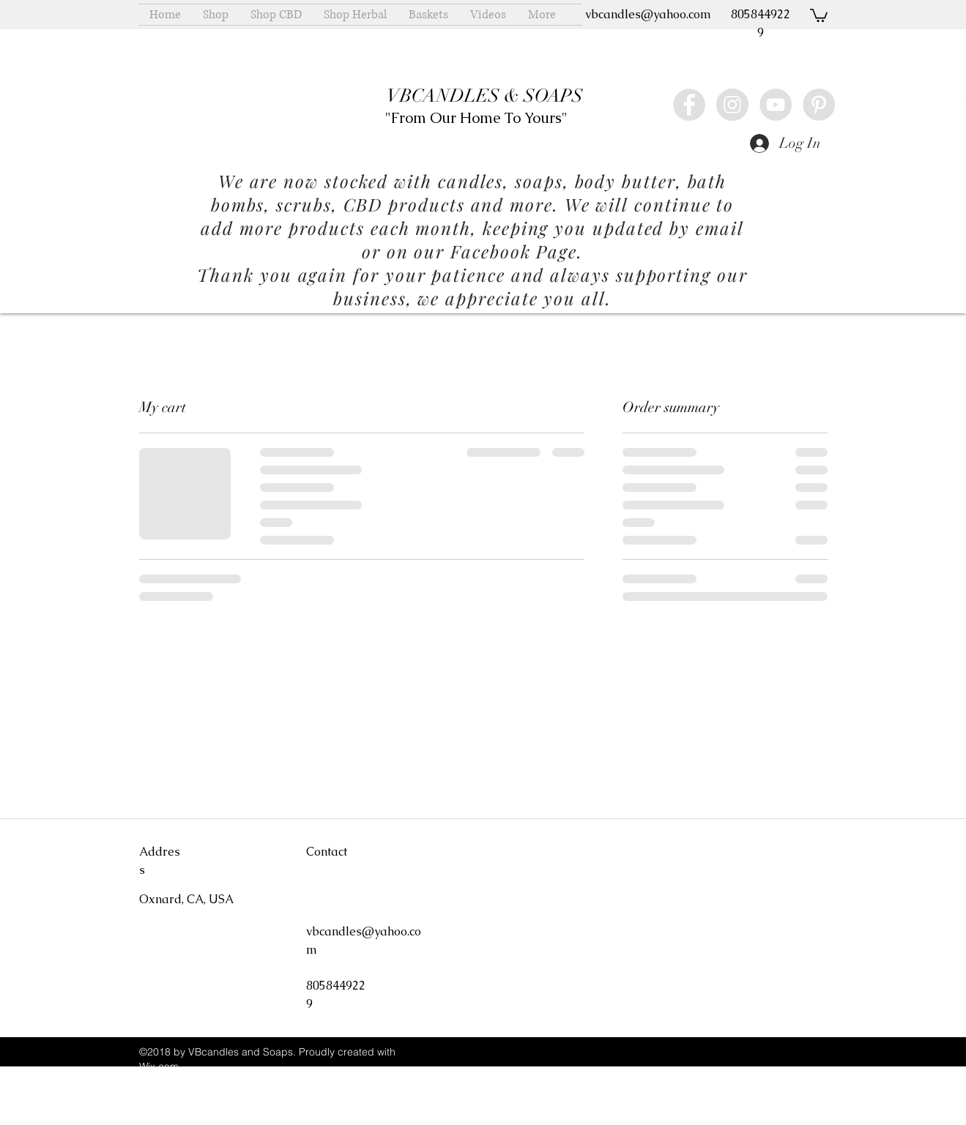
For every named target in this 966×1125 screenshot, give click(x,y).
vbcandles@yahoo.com (648, 14)
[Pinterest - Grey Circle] (819, 105)
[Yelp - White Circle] (862, 105)
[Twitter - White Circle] (948, 105)
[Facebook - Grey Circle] (689, 105)
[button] (819, 14)
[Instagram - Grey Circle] (732, 105)
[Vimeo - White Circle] (905, 105)
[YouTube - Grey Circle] (775, 105)
